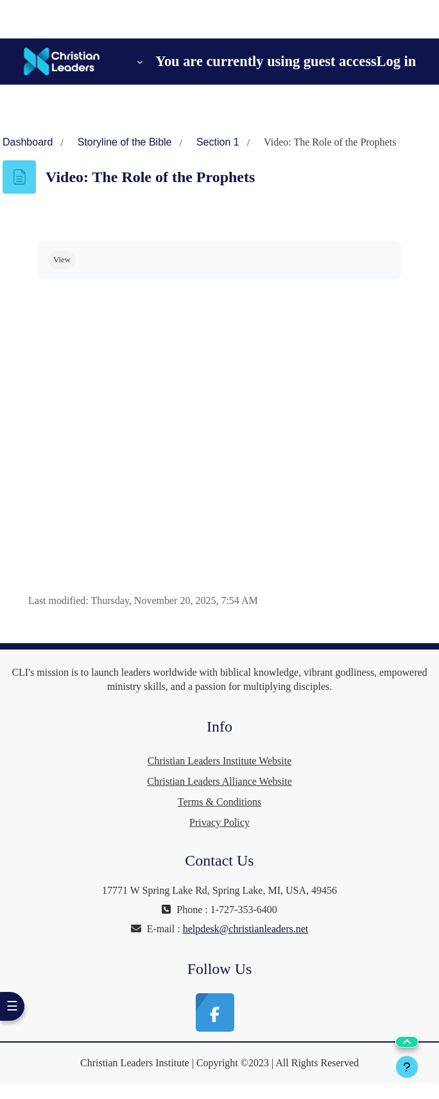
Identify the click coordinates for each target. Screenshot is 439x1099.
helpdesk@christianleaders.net (246, 928)
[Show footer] (406, 1066)
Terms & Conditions (219, 801)
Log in (397, 61)
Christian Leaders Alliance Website (219, 781)
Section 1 (217, 142)
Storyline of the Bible (125, 142)
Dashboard (28, 142)
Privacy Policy (219, 822)
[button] (130, 61)
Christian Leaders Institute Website (220, 760)
